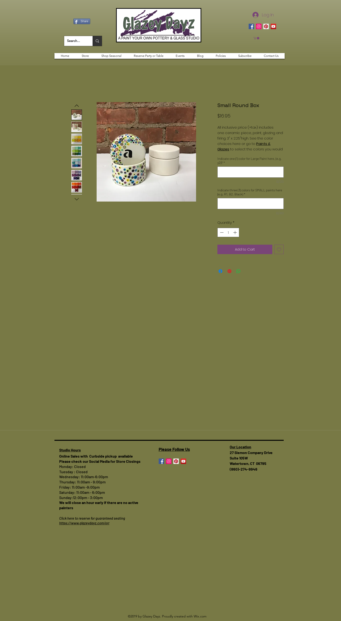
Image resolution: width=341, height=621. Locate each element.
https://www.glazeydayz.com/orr (84, 523)
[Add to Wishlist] (279, 249)
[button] (256, 38)
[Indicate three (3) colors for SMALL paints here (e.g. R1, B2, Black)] (250, 203)
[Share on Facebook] (220, 271)
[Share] (81, 21)
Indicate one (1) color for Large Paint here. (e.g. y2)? (249, 161)
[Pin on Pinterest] (229, 271)
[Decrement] (221, 232)
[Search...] (75, 41)
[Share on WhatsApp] (238, 271)
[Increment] (235, 232)
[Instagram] (258, 26)
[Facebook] (251, 26)
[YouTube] (273, 26)
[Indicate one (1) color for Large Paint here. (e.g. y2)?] (250, 172)
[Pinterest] (266, 26)
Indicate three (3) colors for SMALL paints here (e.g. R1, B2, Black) (249, 192)
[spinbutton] (228, 232)
